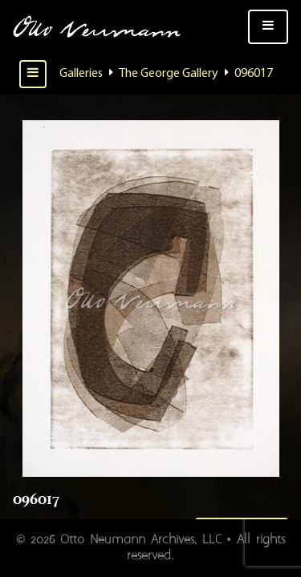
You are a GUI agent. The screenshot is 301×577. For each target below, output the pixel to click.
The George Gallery (168, 73)
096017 (253, 73)
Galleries (81, 73)
